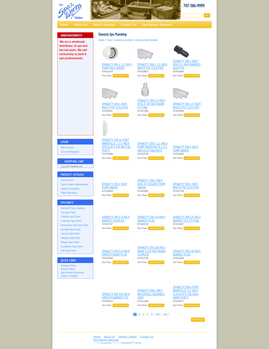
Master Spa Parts (70, 242)
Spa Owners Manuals (157, 24)
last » (166, 314)
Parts (109, 40)
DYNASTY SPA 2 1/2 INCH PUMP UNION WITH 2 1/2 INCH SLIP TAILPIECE (152, 147)
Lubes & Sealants (70, 188)
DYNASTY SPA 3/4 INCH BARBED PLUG (151, 219)
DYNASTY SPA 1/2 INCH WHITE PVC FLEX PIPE (187, 105)
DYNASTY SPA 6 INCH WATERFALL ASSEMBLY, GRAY (151, 294)
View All (198, 319)
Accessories (67, 180)
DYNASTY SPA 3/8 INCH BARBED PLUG (187, 253)
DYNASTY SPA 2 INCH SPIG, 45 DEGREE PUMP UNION (151, 184)
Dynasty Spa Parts (70, 229)
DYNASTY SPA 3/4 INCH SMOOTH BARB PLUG (116, 253)
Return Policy (68, 269)
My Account (67, 147)
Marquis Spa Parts (70, 238)
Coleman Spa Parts (71, 220)
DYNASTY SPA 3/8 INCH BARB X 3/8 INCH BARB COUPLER (151, 251)
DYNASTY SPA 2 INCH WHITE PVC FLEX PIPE (186, 186)
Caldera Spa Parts (70, 216)
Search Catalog (104, 24)
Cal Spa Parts (68, 212)
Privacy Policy (68, 265)
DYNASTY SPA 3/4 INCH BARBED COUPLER (116, 219)
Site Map (138, 342)
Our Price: (107, 75)
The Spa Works (70, 11)
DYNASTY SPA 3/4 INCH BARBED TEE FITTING (187, 219)
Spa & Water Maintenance (75, 184)
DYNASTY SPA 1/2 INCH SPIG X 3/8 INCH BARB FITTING (151, 104)
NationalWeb (126, 342)
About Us (80, 24)
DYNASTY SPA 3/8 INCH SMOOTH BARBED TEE (116, 296)
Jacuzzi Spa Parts (70, 233)
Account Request (70, 151)
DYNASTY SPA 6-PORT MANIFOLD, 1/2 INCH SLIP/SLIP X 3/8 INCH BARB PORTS (186, 292)
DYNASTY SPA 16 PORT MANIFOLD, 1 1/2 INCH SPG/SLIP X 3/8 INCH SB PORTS (116, 145)
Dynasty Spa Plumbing (146, 40)
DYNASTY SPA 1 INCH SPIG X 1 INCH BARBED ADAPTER (187, 64)
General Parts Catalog (72, 208)
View (63, 166)
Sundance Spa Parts (72, 246)
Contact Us (128, 24)
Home (64, 24)
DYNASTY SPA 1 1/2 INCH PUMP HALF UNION (117, 66)
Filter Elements (69, 192)
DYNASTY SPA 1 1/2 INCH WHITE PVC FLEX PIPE (152, 66)
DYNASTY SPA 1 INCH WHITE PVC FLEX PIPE (115, 105)
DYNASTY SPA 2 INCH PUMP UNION (185, 148)
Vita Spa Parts (68, 250)
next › (158, 314)
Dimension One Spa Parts (74, 225)
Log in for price (120, 76)
